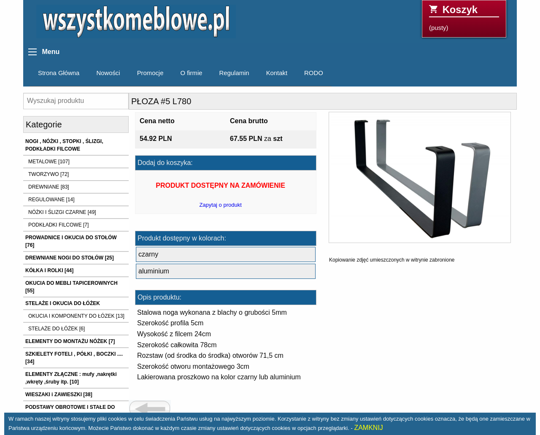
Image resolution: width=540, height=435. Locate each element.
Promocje (150, 73)
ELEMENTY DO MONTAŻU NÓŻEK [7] (70, 341)
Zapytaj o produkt (220, 205)
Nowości (108, 73)
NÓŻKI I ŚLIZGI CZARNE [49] (62, 212)
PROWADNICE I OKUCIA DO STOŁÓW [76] (71, 241)
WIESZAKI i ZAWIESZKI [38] (58, 394)
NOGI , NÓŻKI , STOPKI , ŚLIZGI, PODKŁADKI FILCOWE (64, 145)
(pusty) (464, 17)
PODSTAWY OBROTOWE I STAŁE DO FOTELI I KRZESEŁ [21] (70, 411)
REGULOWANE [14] (51, 200)
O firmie (191, 73)
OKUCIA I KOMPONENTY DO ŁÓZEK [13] (76, 316)
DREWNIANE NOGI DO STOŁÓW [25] (69, 258)
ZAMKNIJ (368, 427)
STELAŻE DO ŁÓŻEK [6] (56, 329)
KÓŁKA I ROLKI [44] (49, 270)
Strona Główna (58, 73)
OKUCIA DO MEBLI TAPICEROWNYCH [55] (71, 287)
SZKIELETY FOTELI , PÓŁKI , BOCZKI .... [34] (74, 358)
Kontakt (276, 73)
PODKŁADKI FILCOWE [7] (58, 225)
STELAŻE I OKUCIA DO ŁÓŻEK (62, 303)
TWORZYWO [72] (48, 174)
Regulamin (234, 73)
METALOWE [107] (49, 162)
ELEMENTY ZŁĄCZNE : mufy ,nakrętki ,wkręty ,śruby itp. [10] (70, 378)
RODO (313, 73)
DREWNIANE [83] (48, 187)
